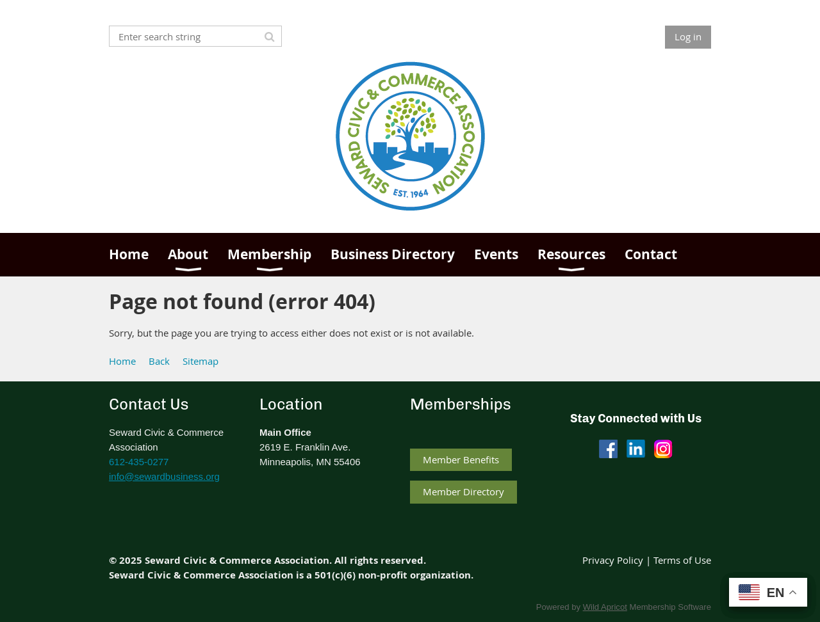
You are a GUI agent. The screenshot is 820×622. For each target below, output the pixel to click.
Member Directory (463, 491)
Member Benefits (461, 459)
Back (159, 361)
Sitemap (200, 361)
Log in (688, 36)
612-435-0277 (138, 461)
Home (122, 361)
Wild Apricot (605, 607)
